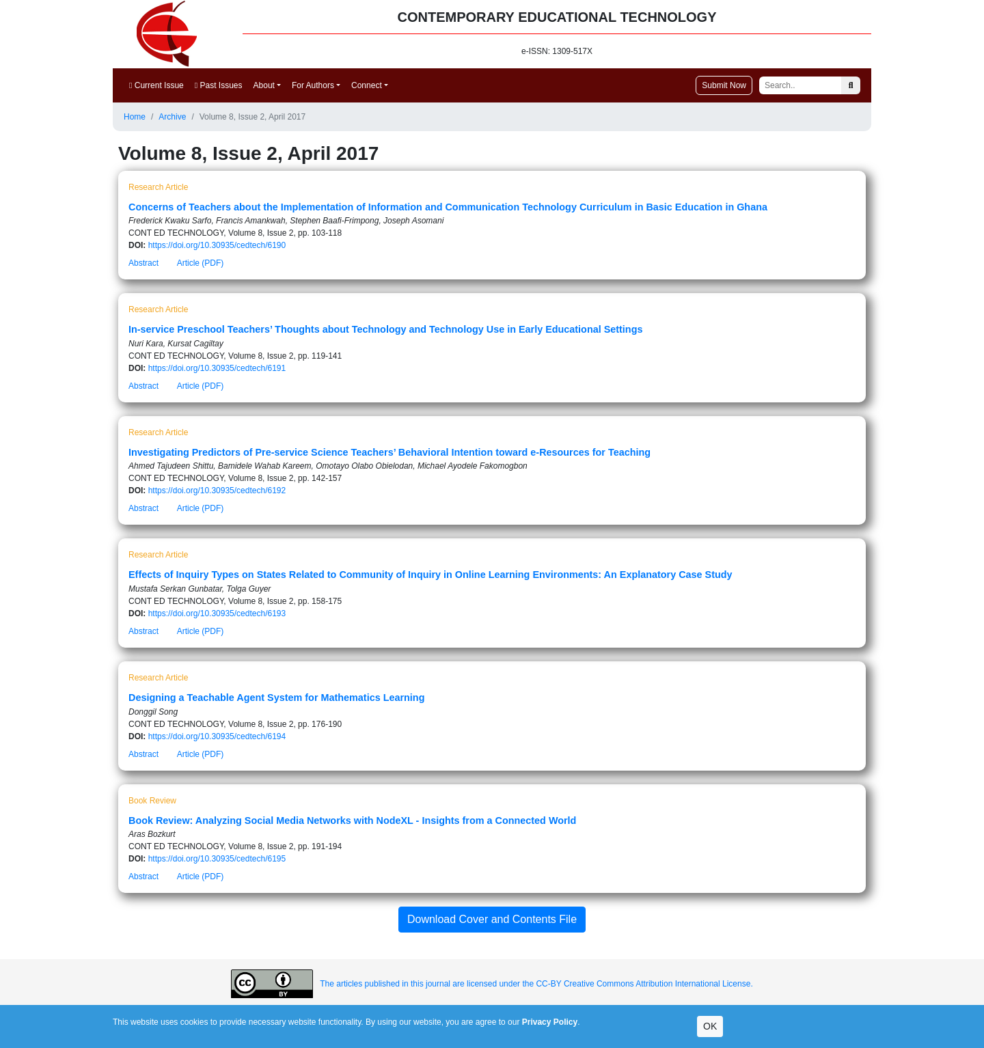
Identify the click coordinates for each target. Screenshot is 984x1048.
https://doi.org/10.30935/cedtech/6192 (217, 490)
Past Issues (219, 85)
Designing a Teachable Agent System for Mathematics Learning (276, 697)
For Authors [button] (313, 85)
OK (710, 1026)
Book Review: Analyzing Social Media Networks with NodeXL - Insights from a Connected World (352, 820)
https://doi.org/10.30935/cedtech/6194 (217, 736)
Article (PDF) (200, 263)
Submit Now (724, 85)
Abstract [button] (143, 263)
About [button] (264, 85)
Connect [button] (366, 85)
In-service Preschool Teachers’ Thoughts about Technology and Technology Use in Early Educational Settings (385, 329)
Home (135, 117)
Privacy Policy (549, 1022)
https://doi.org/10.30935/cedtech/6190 (217, 245)
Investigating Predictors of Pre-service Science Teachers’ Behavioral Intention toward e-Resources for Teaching (389, 452)
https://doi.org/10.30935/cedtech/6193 (217, 613)
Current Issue (156, 85)
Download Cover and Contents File (492, 919)
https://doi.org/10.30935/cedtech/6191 (217, 368)
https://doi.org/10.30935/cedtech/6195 (217, 859)
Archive (172, 117)
